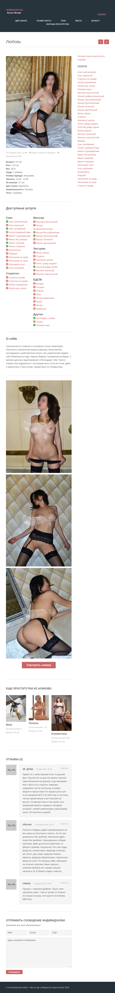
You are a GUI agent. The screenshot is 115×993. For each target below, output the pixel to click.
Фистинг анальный (45, 270)
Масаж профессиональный (91, 96)
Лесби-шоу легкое (17, 288)
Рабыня (40, 291)
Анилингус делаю (44, 260)
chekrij (26, 883)
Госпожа (40, 287)
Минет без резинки (18, 239)
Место (78, 21)
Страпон (40, 256)
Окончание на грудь (18, 257)
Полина (33, 723)
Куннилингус (15, 250)
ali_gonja (28, 769)
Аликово (102, 14)
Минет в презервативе (20, 236)
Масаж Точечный (44, 239)
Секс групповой (16, 268)
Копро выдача (84, 130)
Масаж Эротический (46, 243)
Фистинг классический (47, 274)
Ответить (64, 768)
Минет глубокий (16, 243)
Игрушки (13, 253)
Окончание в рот (17, 264)
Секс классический (18, 222)
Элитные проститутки (57, 24)
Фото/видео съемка (45, 318)
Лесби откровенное (18, 285)
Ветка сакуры (42, 253)
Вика (9, 724)
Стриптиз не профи (18, 281)
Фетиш (39, 305)
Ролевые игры (43, 325)
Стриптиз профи (17, 277)
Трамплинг (41, 309)
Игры (38, 294)
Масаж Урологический (47, 236)
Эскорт (39, 322)
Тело (63, 21)
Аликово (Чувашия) (46, 153)
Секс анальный (16, 225)
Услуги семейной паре (20, 232)
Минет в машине (17, 246)
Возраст (95, 21)
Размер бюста (44, 21)
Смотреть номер (39, 665)
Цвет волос (21, 21)
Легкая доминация (45, 298)
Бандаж (40, 283)
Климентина (59, 733)
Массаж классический (47, 222)
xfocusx (27, 824)
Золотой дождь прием (47, 267)
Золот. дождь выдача (46, 263)
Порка (39, 301)
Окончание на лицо (18, 261)
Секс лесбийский (17, 229)
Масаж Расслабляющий (47, 232)
